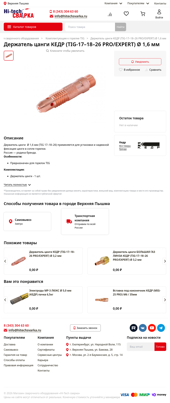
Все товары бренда (125, 147)
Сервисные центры (50, 355)
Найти (120, 27)
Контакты (160, 3)
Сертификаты (46, 349)
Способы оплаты (14, 360)
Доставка (9, 344)
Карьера (43, 360)
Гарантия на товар (15, 355)
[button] (6, 261)
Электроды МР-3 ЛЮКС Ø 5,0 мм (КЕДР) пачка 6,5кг (50, 292)
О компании (45, 344)
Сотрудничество (48, 365)
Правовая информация (18, 365)
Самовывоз (11, 349)
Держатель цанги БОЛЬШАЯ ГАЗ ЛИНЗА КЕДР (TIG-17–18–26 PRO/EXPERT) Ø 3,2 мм (134, 255)
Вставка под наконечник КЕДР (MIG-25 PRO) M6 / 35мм (137, 292)
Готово (160, 346)
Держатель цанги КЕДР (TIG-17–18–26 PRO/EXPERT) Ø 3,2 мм (52, 254)
